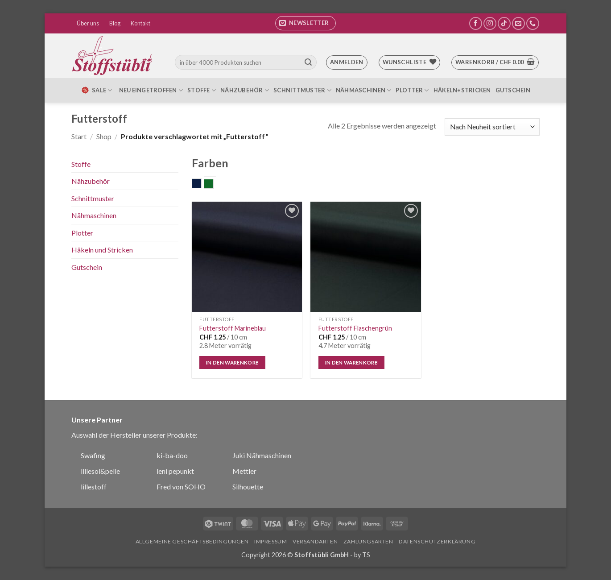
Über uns (88, 23)
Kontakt (140, 23)
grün (213, 185)
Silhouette (247, 486)
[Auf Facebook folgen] (475, 23)
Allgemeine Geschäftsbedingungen (192, 541)
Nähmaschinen (364, 90)
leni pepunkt (175, 471)
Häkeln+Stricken (462, 90)
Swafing (93, 455)
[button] (305, 23)
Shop (103, 136)
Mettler (244, 471)
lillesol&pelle (100, 471)
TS (366, 555)
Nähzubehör (244, 90)
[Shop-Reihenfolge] (492, 127)
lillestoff (94, 486)
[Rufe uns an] (532, 23)
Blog (114, 23)
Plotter (412, 90)
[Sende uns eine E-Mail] (518, 23)
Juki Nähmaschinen (261, 455)
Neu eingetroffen (151, 90)
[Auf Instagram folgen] (489, 23)
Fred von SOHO (181, 486)
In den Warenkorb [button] (232, 362)
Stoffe (201, 90)
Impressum (270, 541)
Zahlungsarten (368, 541)
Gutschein (512, 90)
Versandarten (315, 541)
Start (79, 136)
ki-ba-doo (172, 455)
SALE (96, 90)
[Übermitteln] (308, 62)
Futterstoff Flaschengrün (355, 328)
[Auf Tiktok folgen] (504, 23)
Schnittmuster (302, 90)
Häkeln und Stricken (102, 249)
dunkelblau (201, 184)
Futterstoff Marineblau (232, 328)
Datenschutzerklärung (437, 541)
